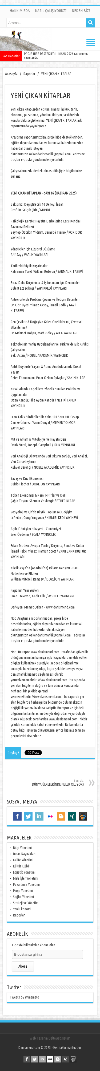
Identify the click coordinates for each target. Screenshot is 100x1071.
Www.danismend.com (52, 680)
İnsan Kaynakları (24, 854)
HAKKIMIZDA (20, 10)
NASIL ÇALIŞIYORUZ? (51, 10)
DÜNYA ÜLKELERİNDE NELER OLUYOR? (49, 782)
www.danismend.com (60, 607)
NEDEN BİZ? (81, 10)
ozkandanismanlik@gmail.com (50, 154)
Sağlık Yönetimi (23, 897)
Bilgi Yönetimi (22, 848)
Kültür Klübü (21, 866)
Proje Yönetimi (23, 891)
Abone (22, 966)
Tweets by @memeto (24, 997)
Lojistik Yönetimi (24, 872)
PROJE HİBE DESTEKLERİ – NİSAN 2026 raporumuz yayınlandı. (56, 55)
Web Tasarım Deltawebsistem (50, 1038)
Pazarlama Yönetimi (26, 884)
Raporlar (19, 915)
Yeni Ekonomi (22, 909)
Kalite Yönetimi (23, 860)
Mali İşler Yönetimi (25, 878)
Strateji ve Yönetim (25, 903)
